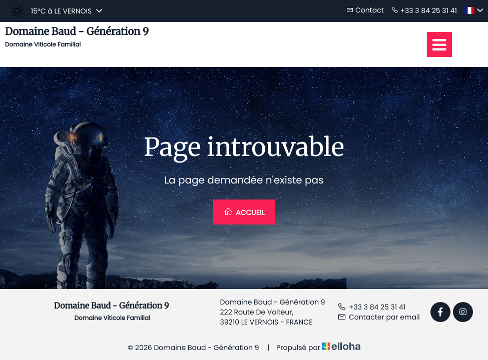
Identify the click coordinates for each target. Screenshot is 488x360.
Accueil (244, 212)
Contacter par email (378, 317)
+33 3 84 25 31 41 (371, 307)
